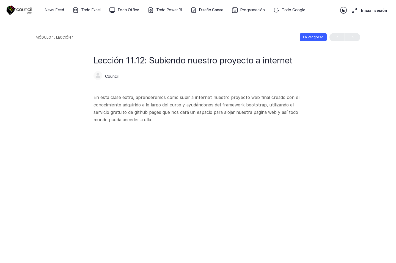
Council (112, 76)
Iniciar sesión (374, 10)
